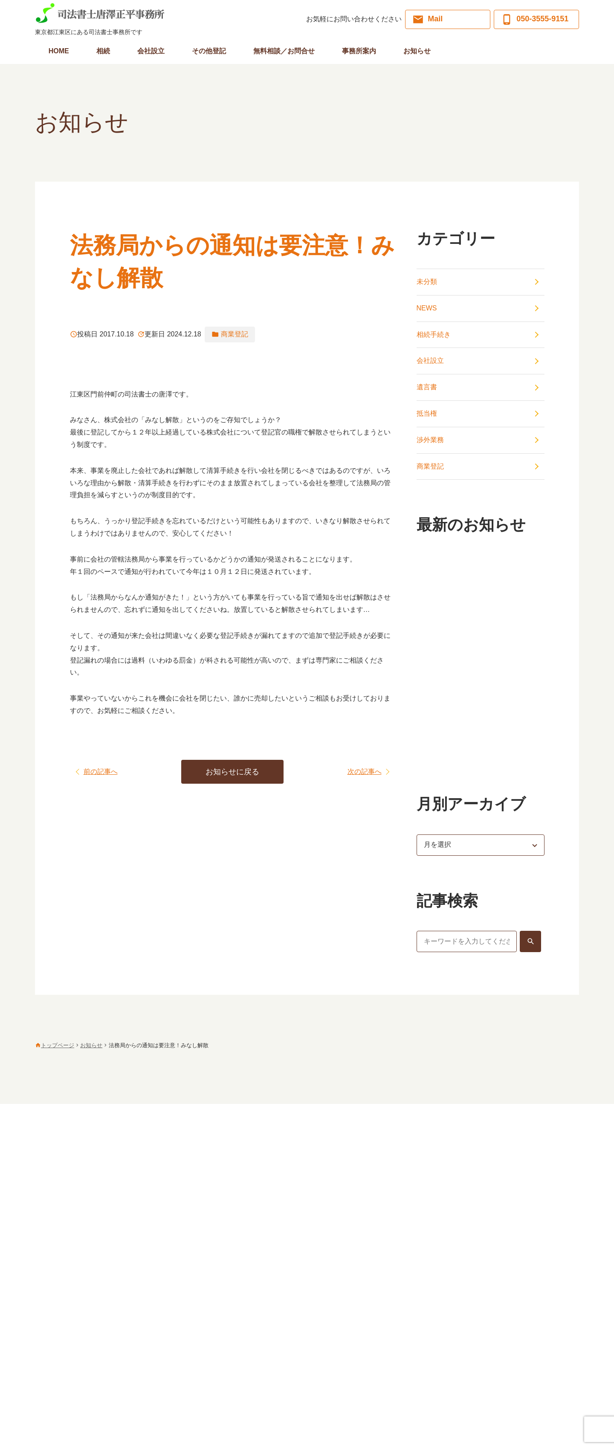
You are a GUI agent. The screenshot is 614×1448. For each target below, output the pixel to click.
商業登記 (430, 466)
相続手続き (434, 334)
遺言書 (427, 387)
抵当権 (427, 413)
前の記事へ (101, 771)
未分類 (427, 281)
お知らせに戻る (232, 771)
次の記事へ (365, 771)
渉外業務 (430, 439)
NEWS (427, 308)
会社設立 (430, 360)
